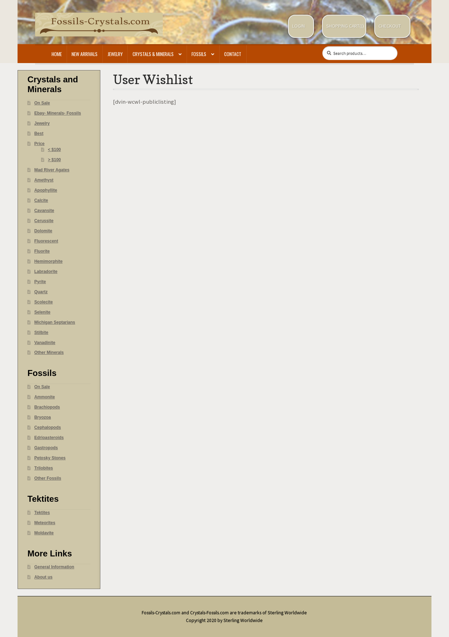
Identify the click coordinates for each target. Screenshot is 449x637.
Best (38, 133)
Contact (232, 53)
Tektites (42, 512)
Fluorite (42, 251)
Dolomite (43, 230)
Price (39, 143)
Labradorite (46, 271)
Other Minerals (49, 352)
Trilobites (43, 468)
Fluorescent (46, 241)
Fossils (199, 53)
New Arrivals (85, 53)
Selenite (42, 312)
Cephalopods (47, 427)
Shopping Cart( (343, 26)
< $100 (54, 149)
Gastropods (46, 447)
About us (43, 577)
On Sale (42, 103)
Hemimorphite (48, 261)
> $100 (54, 159)
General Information (54, 566)
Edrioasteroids (49, 437)
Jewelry (115, 53)
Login (298, 26)
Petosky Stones (50, 458)
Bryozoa (42, 417)
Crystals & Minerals (153, 53)
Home (57, 53)
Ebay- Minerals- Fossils (57, 113)
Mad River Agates (51, 169)
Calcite (41, 200)
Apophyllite (45, 190)
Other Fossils (47, 478)
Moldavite (44, 532)
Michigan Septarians (54, 322)
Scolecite (43, 302)
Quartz (41, 291)
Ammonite (44, 397)
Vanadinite (44, 342)
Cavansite (44, 210)
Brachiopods (47, 407)
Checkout (389, 26)
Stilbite (41, 332)
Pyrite (40, 281)
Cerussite (44, 220)
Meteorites (44, 522)
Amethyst (44, 180)
